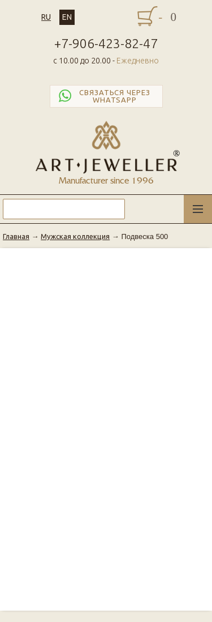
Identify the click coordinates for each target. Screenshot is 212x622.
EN (67, 17)
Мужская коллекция (75, 236)
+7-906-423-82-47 (106, 43)
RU (46, 17)
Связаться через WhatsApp (103, 96)
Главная (16, 236)
